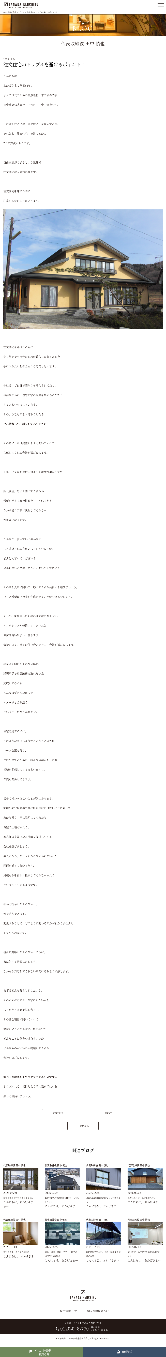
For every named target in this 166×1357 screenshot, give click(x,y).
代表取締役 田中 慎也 (14, 1165)
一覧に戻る (83, 1126)
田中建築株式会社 (9, 12)
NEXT (108, 1113)
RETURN (58, 1113)
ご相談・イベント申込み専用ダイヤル (82, 1326)
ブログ (21, 12)
